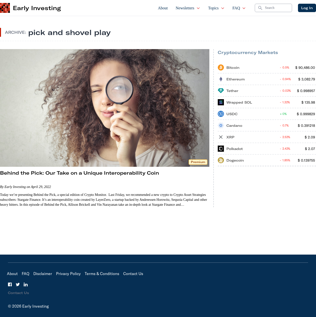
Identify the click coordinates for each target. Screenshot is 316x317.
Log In (307, 8)
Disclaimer (42, 273)
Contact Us (133, 273)
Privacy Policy (68, 273)
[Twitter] (18, 284)
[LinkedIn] (26, 284)
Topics (216, 8)
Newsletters (188, 8)
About (163, 8)
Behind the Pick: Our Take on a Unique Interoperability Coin (79, 173)
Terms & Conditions (102, 273)
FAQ (239, 8)
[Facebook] (10, 284)
